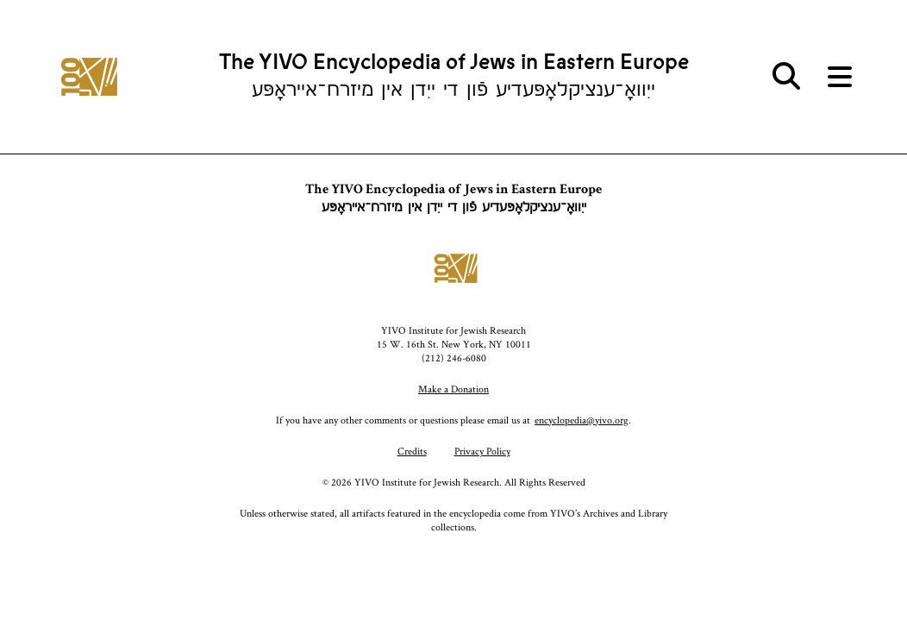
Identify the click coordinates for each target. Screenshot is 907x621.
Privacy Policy (482, 450)
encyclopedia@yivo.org (582, 419)
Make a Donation (453, 388)
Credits (412, 450)
